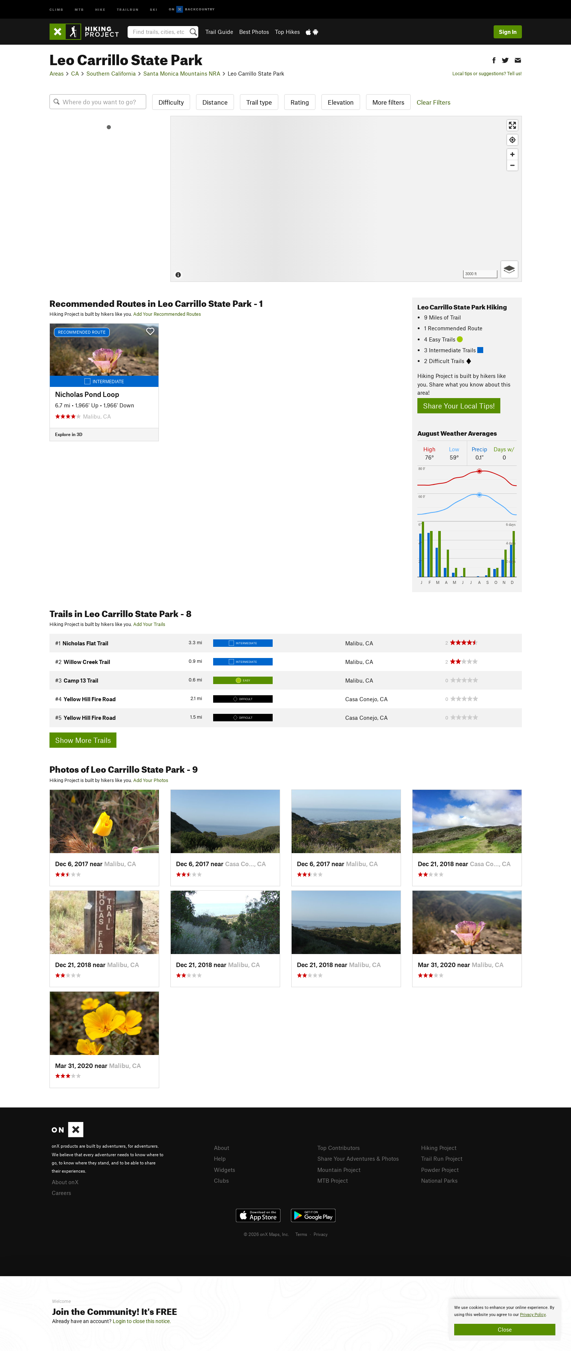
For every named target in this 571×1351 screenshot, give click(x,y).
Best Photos (254, 31)
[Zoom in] (512, 154)
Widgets (224, 1169)
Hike (100, 9)
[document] (504, 1319)
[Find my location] (512, 139)
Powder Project (440, 1169)
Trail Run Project (441, 1158)
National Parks (439, 1180)
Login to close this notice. (142, 1321)
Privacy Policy (533, 1314)
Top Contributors (338, 1147)
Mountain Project (338, 1169)
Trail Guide (219, 31)
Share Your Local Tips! (459, 405)
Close (505, 1329)
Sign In (508, 31)
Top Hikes (287, 31)
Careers (61, 1192)
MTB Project (332, 1180)
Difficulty (171, 102)
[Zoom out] (512, 165)
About (221, 1147)
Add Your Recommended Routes (167, 314)
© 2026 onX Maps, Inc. (266, 1234)
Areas (56, 73)
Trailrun (128, 9)
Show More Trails (83, 740)
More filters (388, 102)
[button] (494, 59)
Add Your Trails (149, 624)
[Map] (346, 199)
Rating (300, 102)
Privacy (321, 1234)
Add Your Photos (150, 780)
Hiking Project (438, 1147)
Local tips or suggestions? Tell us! (487, 73)
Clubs (221, 1180)
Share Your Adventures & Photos (358, 1158)
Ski (154, 9)
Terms (301, 1234)
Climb (56, 9)
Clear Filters (433, 102)
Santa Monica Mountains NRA (181, 73)
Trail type (259, 102)
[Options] (509, 269)
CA (75, 73)
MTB (79, 9)
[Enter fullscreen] (512, 125)
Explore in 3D (68, 434)
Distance (215, 102)
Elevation (341, 102)
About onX (65, 1182)
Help (220, 1158)
